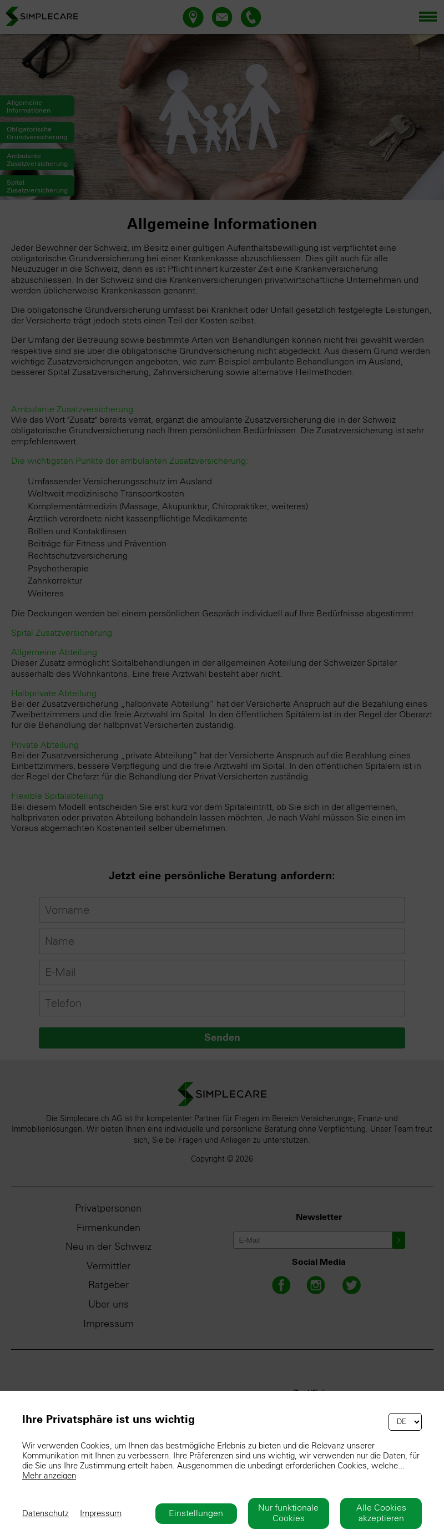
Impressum (101, 1513)
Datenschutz (45, 1513)
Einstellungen (196, 1513)
